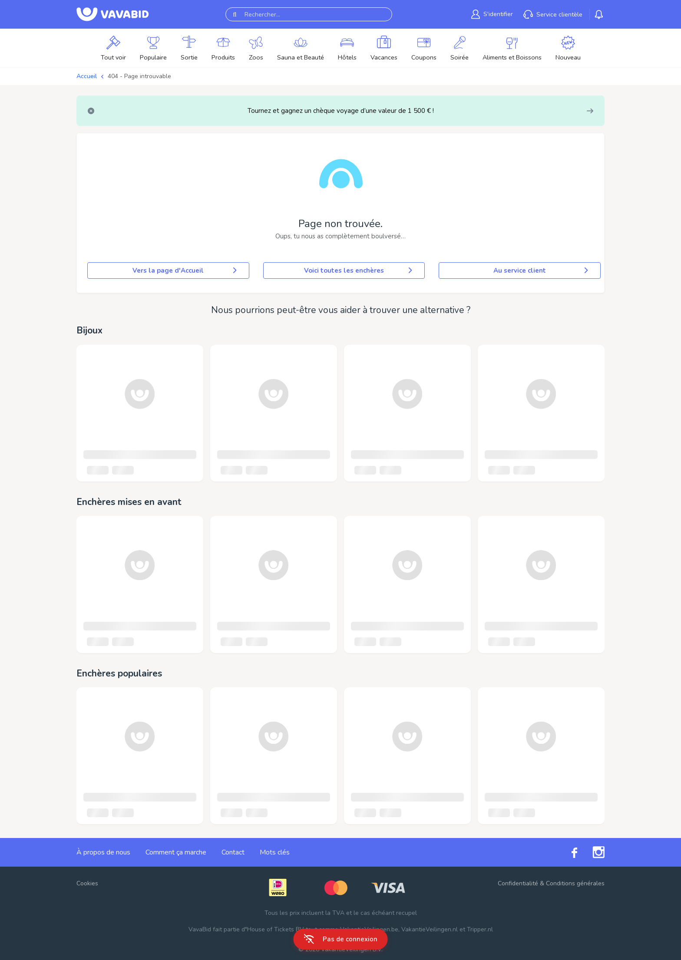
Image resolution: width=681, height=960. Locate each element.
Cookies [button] (87, 883)
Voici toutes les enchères (359, 270)
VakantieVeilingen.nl (429, 929)
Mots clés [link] (275, 852)
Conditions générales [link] (575, 883)
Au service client (541, 270)
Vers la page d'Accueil (185, 270)
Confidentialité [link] (518, 883)
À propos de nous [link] (103, 852)
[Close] (91, 111)
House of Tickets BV (275, 929)
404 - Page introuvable (139, 76)
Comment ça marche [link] (175, 852)
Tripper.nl (480, 929)
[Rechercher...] (308, 14)
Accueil (86, 76)
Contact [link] (233, 852)
